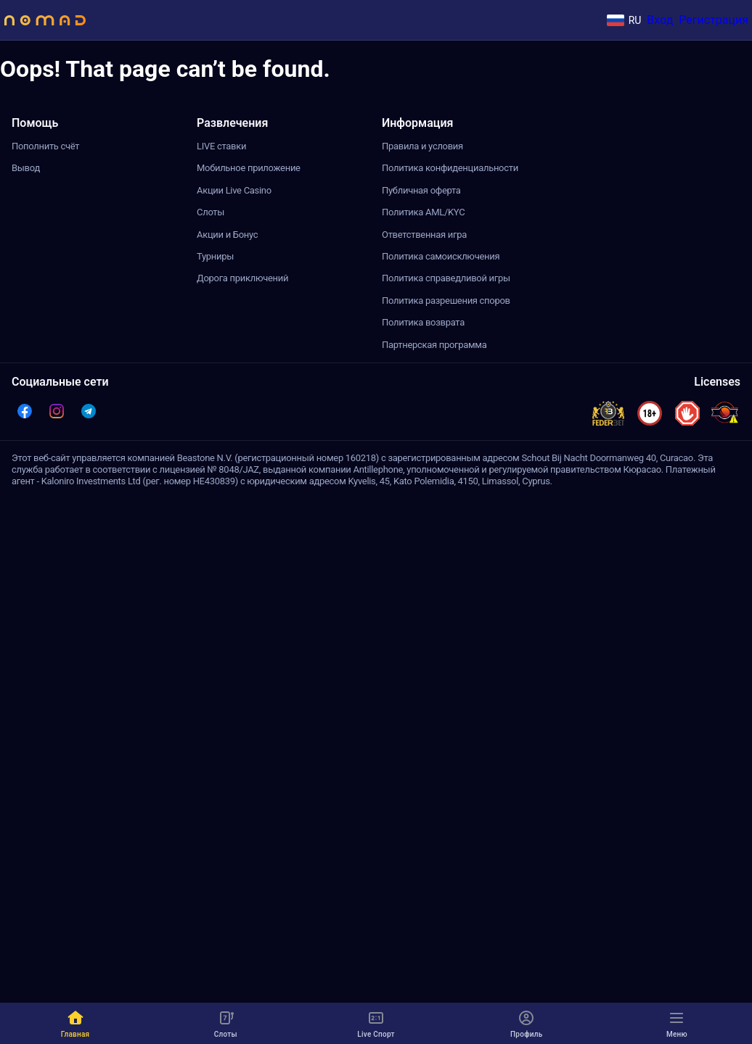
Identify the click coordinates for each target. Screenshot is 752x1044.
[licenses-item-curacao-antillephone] (724, 413)
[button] (25, 411)
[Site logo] (45, 20)
